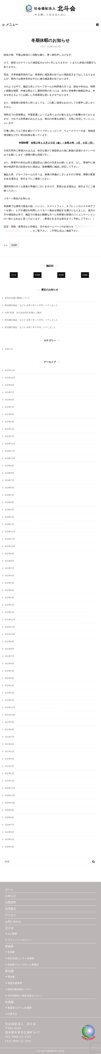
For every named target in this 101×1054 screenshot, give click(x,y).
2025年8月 (9, 385)
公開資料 (10, 902)
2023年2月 (9, 605)
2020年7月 (9, 825)
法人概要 (11, 933)
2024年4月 (9, 502)
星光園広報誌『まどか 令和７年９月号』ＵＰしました (30, 327)
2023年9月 (9, 554)
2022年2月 (9, 693)
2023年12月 (10, 532)
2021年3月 (9, 766)
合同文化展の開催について (17, 298)
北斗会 (9, 928)
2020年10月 (10, 803)
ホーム (9, 889)
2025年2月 (9, 429)
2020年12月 (10, 788)
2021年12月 (10, 707)
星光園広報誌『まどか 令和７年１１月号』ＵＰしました (31, 305)
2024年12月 (10, 444)
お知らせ (9, 349)
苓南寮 (14, 245)
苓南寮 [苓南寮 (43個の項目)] (37, 275)
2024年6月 (9, 488)
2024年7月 (9, 480)
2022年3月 (9, 685)
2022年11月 (10, 627)
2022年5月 (9, 671)
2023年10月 (10, 546)
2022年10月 (10, 634)
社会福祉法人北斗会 (55, 1051)
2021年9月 (9, 722)
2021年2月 (9, 773)
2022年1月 (9, 700)
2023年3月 (9, 597)
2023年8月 (9, 561)
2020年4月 (9, 847)
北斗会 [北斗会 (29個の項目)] (13, 275)
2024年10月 (10, 458)
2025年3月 (9, 422)
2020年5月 (9, 839)
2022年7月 (9, 656)
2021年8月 (9, 729)
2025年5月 (9, 407)
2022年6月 (9, 663)
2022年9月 (9, 641)
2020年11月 (10, 795)
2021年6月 (9, 744)
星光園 (9, 971)
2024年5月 (9, 495)
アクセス (10, 915)
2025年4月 (9, 414)
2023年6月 (9, 575)
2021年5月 (9, 751)
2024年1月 (9, 524)
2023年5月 (9, 583)
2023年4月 (9, 590)
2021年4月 (9, 759)
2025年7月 (9, 392)
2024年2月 (9, 517)
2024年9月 (9, 466)
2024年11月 (10, 451)
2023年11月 (10, 539)
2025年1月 (9, 436)
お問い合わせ (13, 921)
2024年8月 (9, 473)
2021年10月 (10, 715)
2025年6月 (9, 400)
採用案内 (10, 908)
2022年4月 (9, 678)
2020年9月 (9, 810)
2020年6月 (9, 832)
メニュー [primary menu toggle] (10, 24)
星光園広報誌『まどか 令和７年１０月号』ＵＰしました (31, 320)
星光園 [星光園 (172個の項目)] (61, 275)
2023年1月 (9, 612)
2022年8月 (9, 649)
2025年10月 (10, 378)
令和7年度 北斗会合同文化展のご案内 (23, 313)
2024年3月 (9, 510)
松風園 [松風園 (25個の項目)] (85, 275)
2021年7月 (9, 737)
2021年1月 (9, 781)
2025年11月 (10, 370)
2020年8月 (9, 817)
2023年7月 (9, 568)
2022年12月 (10, 619)
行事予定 (11, 1014)
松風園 (9, 1002)
